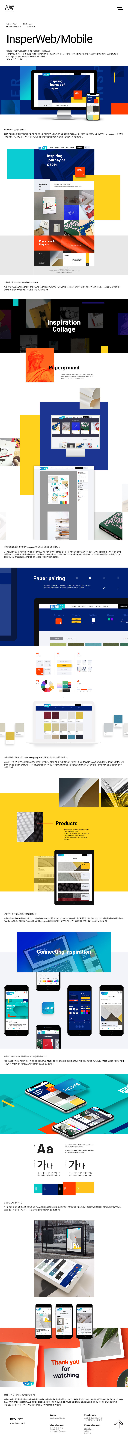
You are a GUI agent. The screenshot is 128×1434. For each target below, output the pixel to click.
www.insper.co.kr (15, 27)
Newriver (9, 8)
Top (118, 1424)
